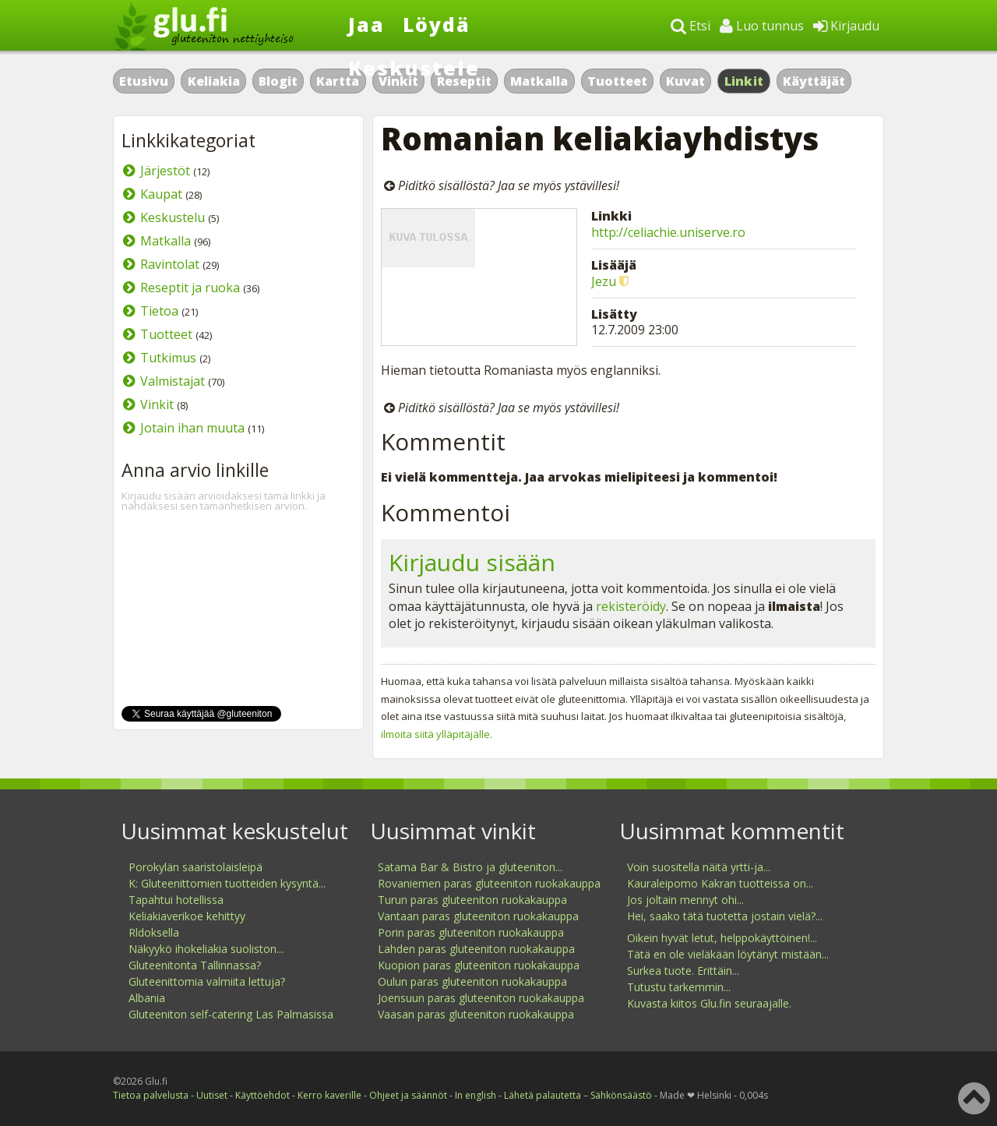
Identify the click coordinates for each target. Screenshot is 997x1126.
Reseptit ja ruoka (190, 287)
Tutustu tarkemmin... (679, 987)
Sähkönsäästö (621, 1095)
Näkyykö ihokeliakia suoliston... (206, 948)
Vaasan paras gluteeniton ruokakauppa (476, 1014)
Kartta (337, 81)
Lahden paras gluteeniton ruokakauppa (476, 948)
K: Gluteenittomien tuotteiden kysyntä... (227, 883)
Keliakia (214, 81)
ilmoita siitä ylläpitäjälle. (436, 734)
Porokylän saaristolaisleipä (195, 867)
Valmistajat (172, 381)
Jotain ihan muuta (192, 427)
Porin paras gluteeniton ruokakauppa (471, 932)
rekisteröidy (631, 606)
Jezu (603, 281)
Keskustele (414, 68)
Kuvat (685, 81)
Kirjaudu (846, 25)
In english (475, 1095)
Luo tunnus (762, 25)
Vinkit (157, 404)
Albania (147, 997)
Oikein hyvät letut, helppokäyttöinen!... (722, 937)
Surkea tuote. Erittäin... (683, 970)
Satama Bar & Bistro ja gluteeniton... (470, 867)
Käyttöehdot (262, 1095)
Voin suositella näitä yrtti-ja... (698, 867)
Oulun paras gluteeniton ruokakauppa (472, 981)
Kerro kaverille (329, 1095)
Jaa (366, 24)
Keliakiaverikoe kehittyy (187, 916)
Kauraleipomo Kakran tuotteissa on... (720, 883)
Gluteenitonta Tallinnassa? (195, 965)
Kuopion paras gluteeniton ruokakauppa (479, 965)
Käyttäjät (814, 81)
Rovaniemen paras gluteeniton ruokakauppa (489, 883)
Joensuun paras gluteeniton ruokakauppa (481, 997)
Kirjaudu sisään (472, 562)
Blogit (278, 81)
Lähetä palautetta (542, 1095)
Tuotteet (617, 81)
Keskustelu (172, 217)
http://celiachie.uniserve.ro (668, 232)
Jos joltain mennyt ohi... (685, 899)
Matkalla (539, 81)
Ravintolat (169, 264)
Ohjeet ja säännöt (408, 1095)
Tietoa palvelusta (150, 1095)
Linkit (744, 81)
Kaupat (161, 194)
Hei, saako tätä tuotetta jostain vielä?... (725, 916)
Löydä (436, 24)
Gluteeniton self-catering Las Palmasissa (231, 1014)
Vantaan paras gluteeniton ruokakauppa (478, 916)
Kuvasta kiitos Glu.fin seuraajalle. (709, 1003)
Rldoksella (154, 932)
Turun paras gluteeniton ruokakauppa (472, 899)
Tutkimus (168, 357)
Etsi (690, 25)
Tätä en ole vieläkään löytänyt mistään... (728, 954)
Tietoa (159, 310)
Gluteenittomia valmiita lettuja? (207, 981)
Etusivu (143, 81)
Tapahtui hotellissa (176, 899)
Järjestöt (165, 170)
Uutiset (211, 1095)
